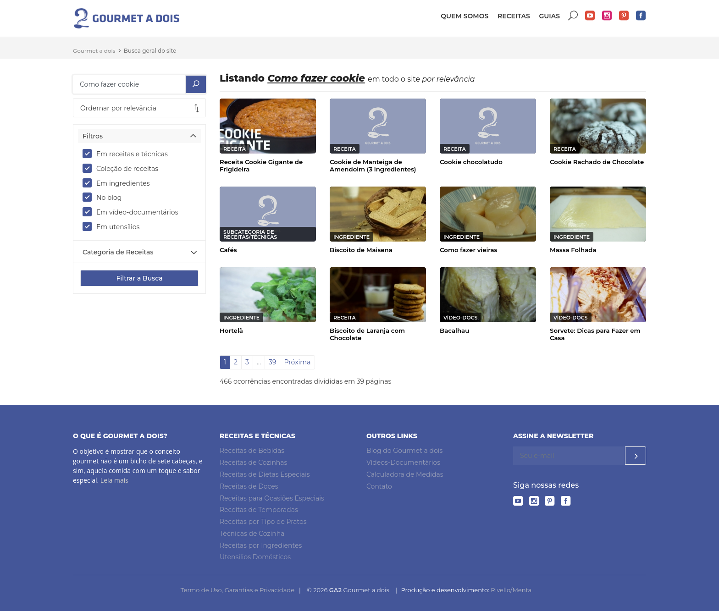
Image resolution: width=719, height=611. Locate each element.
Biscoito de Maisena (361, 249)
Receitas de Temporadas (259, 510)
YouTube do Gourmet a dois (590, 16)
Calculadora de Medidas (404, 474)
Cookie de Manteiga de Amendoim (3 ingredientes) (373, 165)
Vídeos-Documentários (403, 462)
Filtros (93, 136)
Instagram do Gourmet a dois (607, 16)
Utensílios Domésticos (255, 557)
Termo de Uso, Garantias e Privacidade (237, 590)
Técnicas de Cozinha (252, 533)
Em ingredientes (119, 182)
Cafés (228, 249)
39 (272, 362)
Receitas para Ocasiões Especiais (272, 498)
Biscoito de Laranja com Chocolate (367, 334)
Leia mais (114, 480)
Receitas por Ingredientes (261, 545)
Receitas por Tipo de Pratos (263, 521)
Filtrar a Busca (139, 278)
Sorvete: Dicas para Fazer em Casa (595, 334)
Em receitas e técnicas (128, 153)
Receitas (514, 16)
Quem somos (464, 16)
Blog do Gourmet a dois (404, 450)
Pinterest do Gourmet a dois (624, 16)
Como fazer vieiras (468, 249)
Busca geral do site (150, 50)
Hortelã (231, 330)
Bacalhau (454, 330)
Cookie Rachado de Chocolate (597, 161)
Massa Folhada (573, 249)
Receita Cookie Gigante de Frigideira (261, 165)
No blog (105, 197)
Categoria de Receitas (118, 252)
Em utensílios (114, 226)
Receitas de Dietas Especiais (265, 474)
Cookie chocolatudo (471, 161)
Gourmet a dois (94, 50)
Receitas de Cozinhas (253, 462)
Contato (379, 486)
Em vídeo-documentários (133, 211)
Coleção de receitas (123, 168)
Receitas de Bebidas (252, 450)
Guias (549, 16)
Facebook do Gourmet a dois (641, 16)
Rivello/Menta (511, 590)
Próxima (297, 362)
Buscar (573, 16)
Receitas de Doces (249, 486)
